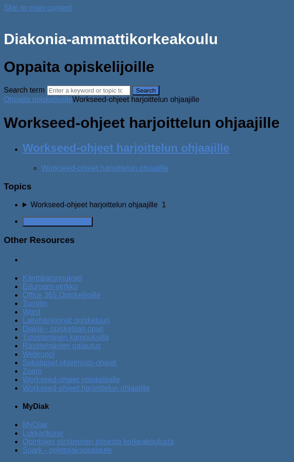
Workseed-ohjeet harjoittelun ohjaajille (126, 147)
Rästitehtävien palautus (62, 346)
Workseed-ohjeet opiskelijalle (71, 380)
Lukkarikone (43, 433)
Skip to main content (38, 8)
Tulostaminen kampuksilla (66, 337)
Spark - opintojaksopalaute (67, 450)
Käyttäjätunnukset (52, 278)
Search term (24, 90)
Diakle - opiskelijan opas (63, 329)
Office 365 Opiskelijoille (62, 295)
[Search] (88, 90)
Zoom (32, 371)
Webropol (39, 354)
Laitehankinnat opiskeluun (66, 320)
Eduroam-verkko (50, 286)
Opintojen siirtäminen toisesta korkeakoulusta (98, 442)
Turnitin (35, 303)
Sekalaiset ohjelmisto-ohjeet (69, 363)
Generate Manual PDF (57, 221)
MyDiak (35, 425)
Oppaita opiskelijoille (38, 99)
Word (31, 312)
